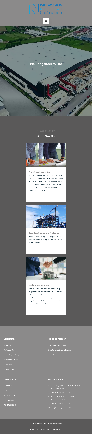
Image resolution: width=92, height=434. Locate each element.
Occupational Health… (12, 364)
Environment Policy (11, 359)
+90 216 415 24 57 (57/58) (61, 404)
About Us (7, 345)
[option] (46, 71)
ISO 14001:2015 (10, 400)
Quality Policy (9, 369)
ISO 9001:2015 (9, 395)
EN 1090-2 (8, 386)
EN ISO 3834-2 (9, 391)
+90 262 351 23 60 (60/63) (61, 393)
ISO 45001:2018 (10, 405)
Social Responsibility (11, 355)
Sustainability (9, 350)
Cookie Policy (57, 429)
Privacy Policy (46, 429)
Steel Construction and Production (61, 350)
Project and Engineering (57, 345)
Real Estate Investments (57, 355)
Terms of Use (34, 429)
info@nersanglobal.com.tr (61, 408)
